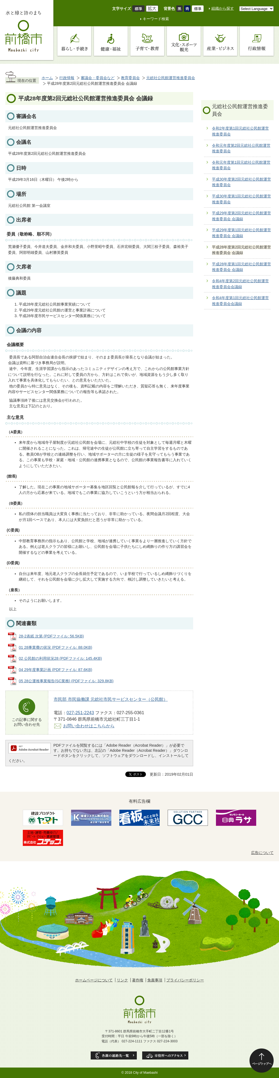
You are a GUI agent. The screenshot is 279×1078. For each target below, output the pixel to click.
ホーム (47, 78)
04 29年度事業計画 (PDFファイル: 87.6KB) (55, 670)
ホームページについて (94, 980)
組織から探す (222, 8)
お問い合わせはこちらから (89, 725)
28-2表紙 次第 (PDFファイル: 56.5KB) (51, 636)
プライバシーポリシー (185, 980)
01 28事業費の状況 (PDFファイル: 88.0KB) (55, 647)
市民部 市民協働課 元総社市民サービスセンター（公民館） (111, 699)
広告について (262, 852)
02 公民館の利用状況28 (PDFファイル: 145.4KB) (60, 658)
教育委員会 (130, 78)
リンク (122, 980)
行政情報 (66, 78)
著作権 (137, 980)
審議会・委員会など (98, 78)
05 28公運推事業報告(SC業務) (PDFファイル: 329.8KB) (66, 681)
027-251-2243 (80, 712)
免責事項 (154, 980)
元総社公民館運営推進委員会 (170, 78)
